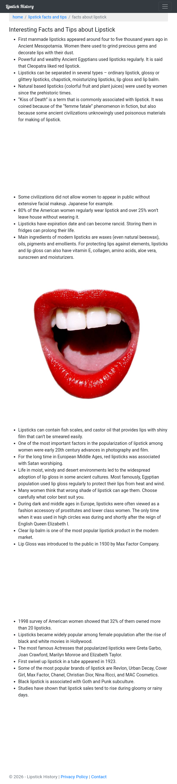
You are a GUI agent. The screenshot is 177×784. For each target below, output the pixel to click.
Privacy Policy (74, 776)
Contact (99, 776)
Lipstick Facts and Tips (47, 17)
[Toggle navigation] (165, 6)
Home (18, 17)
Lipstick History (20, 6)
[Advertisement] (88, 159)
